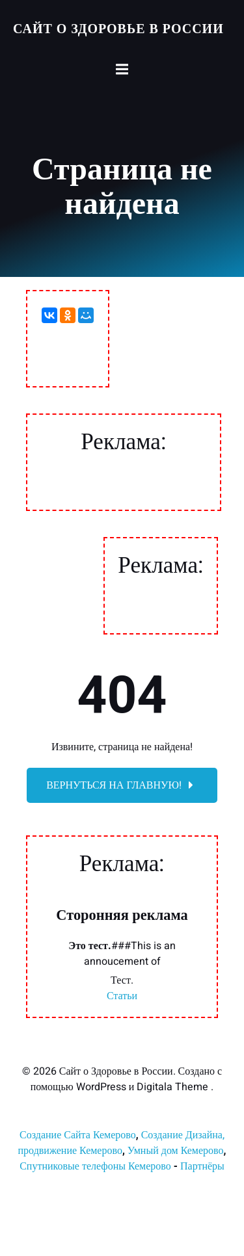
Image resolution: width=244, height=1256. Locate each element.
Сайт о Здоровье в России (118, 29)
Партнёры (202, 1166)
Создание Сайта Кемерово (78, 1135)
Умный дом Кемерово (176, 1150)
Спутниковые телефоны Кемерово (95, 1166)
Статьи (122, 996)
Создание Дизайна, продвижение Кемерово (121, 1142)
